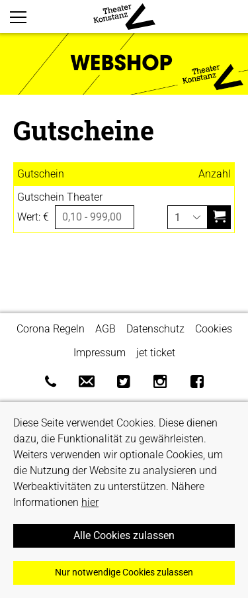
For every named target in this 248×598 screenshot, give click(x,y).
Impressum (99, 352)
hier (90, 502)
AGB (105, 329)
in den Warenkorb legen (219, 211)
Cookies (213, 329)
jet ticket (155, 352)
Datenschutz (155, 329)
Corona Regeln (51, 329)
